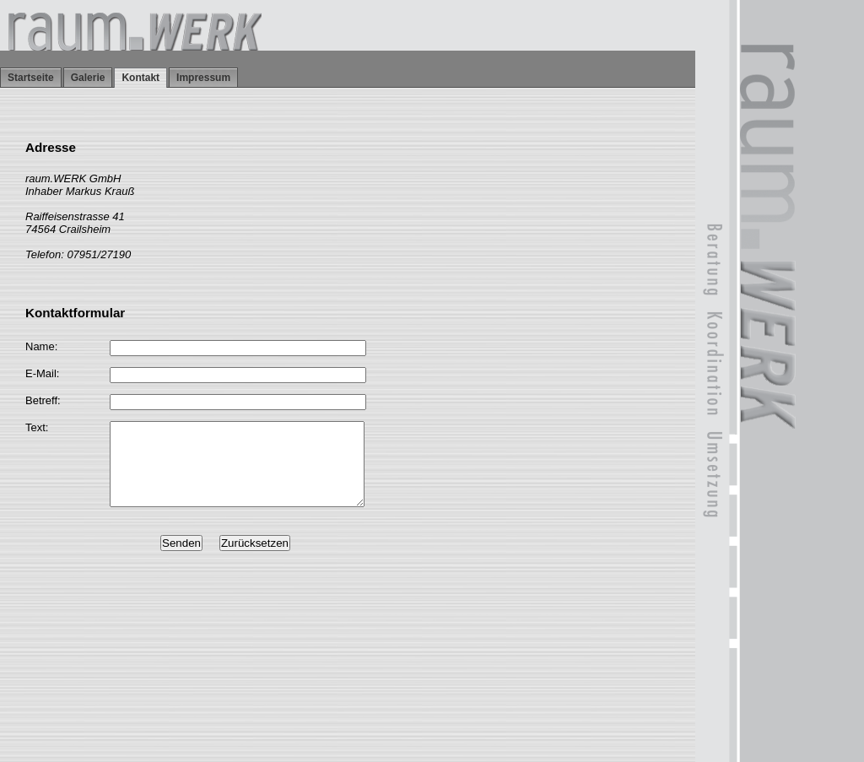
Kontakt (140, 78)
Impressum (203, 78)
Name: (41, 346)
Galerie (88, 78)
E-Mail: (42, 373)
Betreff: (43, 400)
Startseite (31, 78)
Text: (36, 427)
